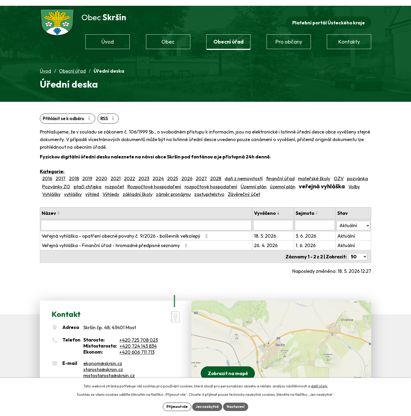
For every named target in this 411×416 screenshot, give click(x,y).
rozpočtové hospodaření (211, 182)
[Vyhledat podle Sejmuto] (316, 220)
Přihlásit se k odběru (95, 113)
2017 (61, 174)
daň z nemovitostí (244, 174)
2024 (158, 174)
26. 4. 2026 (268, 240)
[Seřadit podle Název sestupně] (59, 209)
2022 (129, 174)
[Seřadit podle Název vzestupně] (59, 207)
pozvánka (357, 174)
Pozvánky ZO (56, 182)
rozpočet (114, 182)
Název (49, 208)
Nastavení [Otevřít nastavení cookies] (237, 406)
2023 (143, 174)
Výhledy (110, 189)
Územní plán (254, 182)
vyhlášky (73, 189)
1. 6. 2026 (307, 240)
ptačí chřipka (87, 182)
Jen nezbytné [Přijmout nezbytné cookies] (207, 406)
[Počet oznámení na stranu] (357, 251)
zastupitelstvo (209, 189)
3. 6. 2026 (308, 231)
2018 (74, 174)
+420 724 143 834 (138, 341)
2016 (47, 174)
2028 (215, 174)
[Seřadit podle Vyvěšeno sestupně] (281, 209)
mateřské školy (314, 174)
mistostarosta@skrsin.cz (109, 370)
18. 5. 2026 (268, 231)
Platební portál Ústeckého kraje (327, 17)
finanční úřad (280, 174)
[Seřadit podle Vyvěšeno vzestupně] (281, 207)
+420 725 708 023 (138, 335)
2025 (172, 174)
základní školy (138, 189)
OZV (339, 174)
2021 (116, 174)
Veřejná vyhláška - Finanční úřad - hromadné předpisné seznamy (115, 240)
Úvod (45, 66)
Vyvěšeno (267, 208)
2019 (87, 174)
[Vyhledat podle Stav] (353, 220)
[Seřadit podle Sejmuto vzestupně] (319, 207)
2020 (101, 174)
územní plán (282, 182)
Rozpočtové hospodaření (154, 182)
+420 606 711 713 (136, 347)
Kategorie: (52, 167)
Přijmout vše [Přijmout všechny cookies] (175, 406)
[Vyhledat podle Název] (147, 220)
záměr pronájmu (173, 189)
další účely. (319, 385)
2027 (201, 174)
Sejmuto (307, 208)
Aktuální (347, 231)
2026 (186, 174)
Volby (354, 182)
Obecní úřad (72, 66)
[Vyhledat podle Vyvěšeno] (275, 220)
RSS (51, 113)
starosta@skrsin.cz (103, 364)
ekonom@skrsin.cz (102, 358)
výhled (92, 189)
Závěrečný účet (244, 189)
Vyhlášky (51, 189)
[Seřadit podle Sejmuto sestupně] (319, 209)
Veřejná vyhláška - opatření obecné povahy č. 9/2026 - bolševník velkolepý (126, 231)
